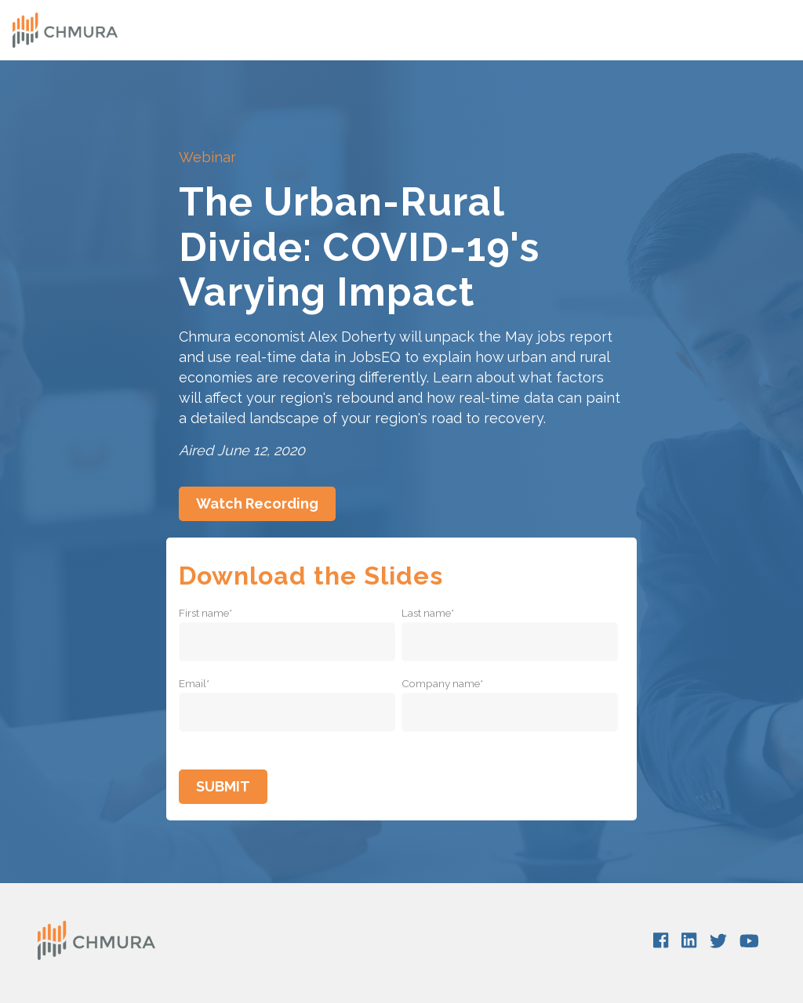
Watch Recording (257, 503)
